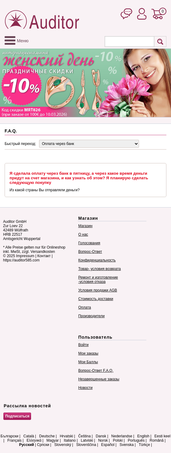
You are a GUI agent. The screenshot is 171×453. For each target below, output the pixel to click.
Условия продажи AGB (97, 290)
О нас (83, 234)
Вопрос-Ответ (90, 251)
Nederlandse (121, 436)
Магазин (85, 226)
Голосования (89, 243)
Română (157, 440)
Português (136, 440)
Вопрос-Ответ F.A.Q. (95, 370)
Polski (118, 440)
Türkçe (144, 445)
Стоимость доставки (95, 299)
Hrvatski (66, 436)
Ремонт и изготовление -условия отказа (98, 279)
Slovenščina (86, 445)
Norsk (103, 440)
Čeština (84, 436)
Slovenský (62, 445)
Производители (91, 316)
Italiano (70, 440)
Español (107, 445)
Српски (43, 445)
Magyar (52, 440)
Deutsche (47, 436)
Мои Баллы (88, 362)
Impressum (25, 256)
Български (9, 436)
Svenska (127, 445)
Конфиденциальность (97, 260)
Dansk (101, 436)
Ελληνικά (34, 440)
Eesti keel (162, 436)
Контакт (43, 256)
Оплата (84, 307)
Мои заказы (88, 353)
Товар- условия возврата (99, 269)
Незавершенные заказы (98, 379)
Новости (85, 388)
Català (28, 436)
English (143, 436)
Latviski (87, 440)
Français (14, 440)
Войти (83, 345)
